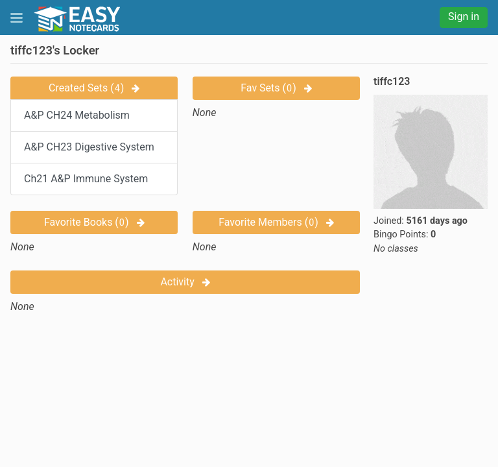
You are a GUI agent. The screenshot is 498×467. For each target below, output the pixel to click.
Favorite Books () (94, 222)
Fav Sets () (276, 88)
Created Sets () (94, 88)
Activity (184, 282)
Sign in (463, 16)
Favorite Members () (276, 222)
